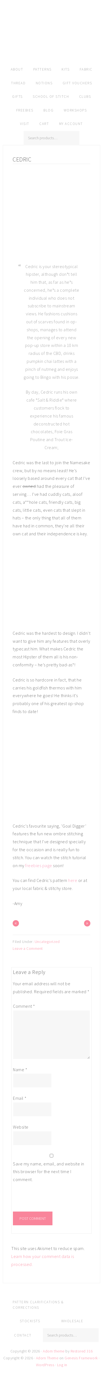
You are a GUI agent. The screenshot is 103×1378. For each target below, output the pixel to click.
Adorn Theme (47, 1357)
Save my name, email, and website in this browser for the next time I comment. (48, 1171)
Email (20, 1098)
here (72, 880)
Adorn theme (54, 1351)
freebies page (38, 865)
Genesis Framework (81, 1357)
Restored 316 (82, 1351)
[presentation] (50, 1199)
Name (20, 1069)
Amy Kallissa (51, 39)
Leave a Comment (28, 948)
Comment (24, 1006)
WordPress (45, 1364)
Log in (62, 1364)
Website (21, 1127)
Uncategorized (47, 941)
